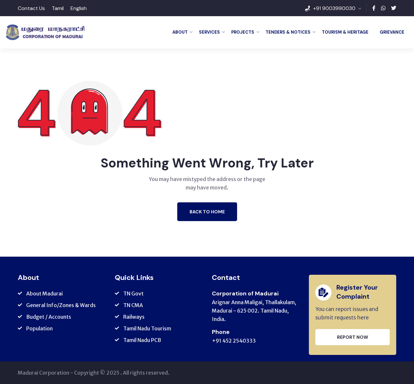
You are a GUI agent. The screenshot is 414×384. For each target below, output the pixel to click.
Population (39, 328)
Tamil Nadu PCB (142, 340)
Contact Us (31, 8)
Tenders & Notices (288, 32)
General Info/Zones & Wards (61, 305)
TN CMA (133, 305)
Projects (242, 32)
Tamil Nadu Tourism (147, 328)
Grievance (392, 32)
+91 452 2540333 (234, 340)
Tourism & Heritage (345, 32)
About (180, 32)
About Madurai (44, 293)
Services (209, 32)
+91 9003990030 (334, 8)
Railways (134, 317)
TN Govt (133, 293)
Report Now (352, 337)
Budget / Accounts (48, 317)
